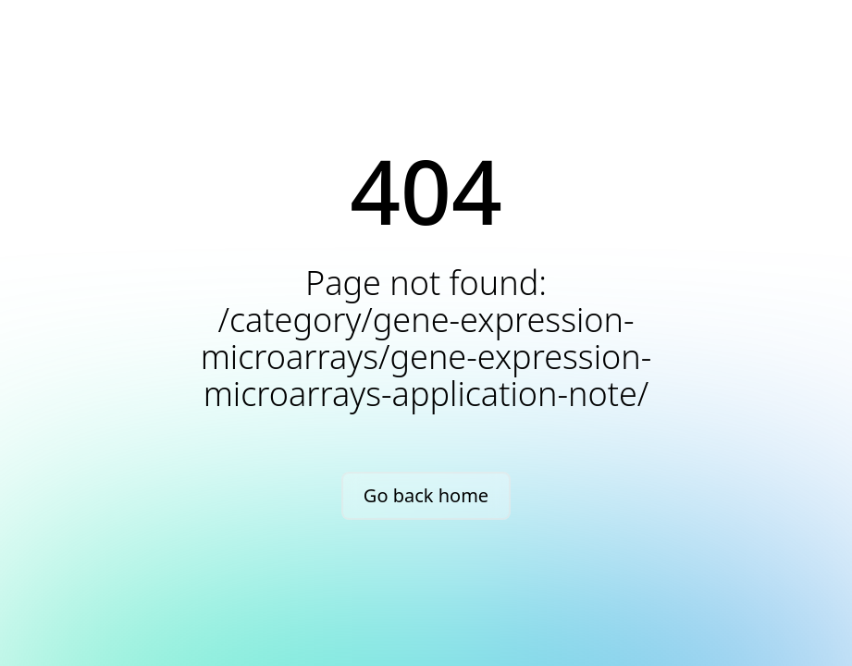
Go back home (426, 495)
